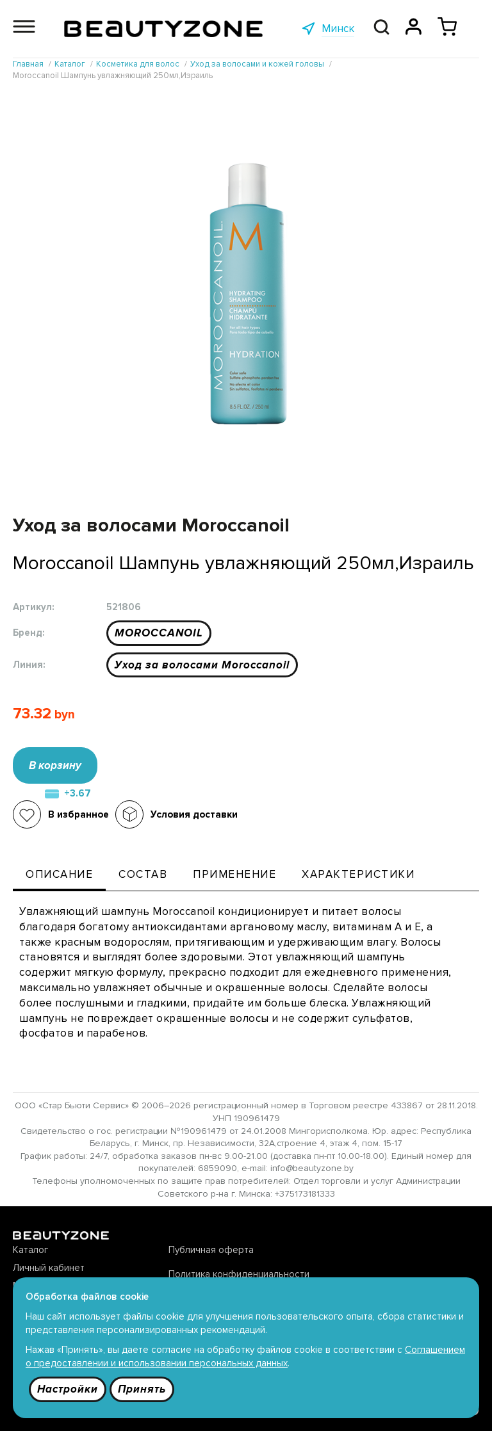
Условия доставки (194, 814)
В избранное (78, 814)
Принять (142, 1389)
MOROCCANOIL (159, 633)
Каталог (30, 1250)
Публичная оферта (211, 1250)
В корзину (55, 765)
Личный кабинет (49, 1267)
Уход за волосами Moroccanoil (202, 665)
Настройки (67, 1389)
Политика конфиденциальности (238, 1274)
